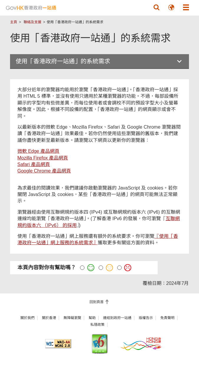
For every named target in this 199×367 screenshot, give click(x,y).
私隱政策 (97, 325)
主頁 (13, 22)
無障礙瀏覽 (72, 318)
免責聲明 (167, 318)
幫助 (92, 318)
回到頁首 (97, 302)
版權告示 (146, 318)
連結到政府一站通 (117, 318)
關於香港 (49, 318)
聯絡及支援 (32, 22)
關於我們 (27, 318)
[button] (156, 7)
